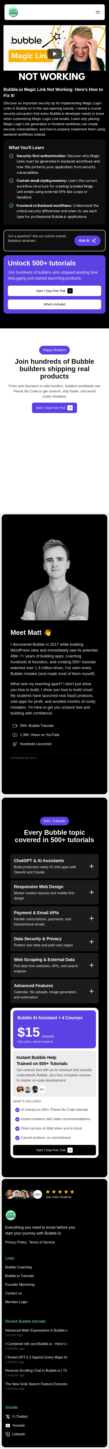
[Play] (54, 54)
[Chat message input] (39, 240)
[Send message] (87, 240)
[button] (13, 1293)
